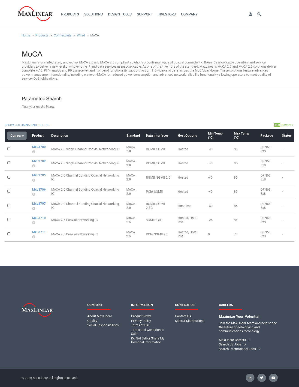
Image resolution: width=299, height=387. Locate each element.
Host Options (187, 135)
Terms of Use (140, 325)
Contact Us (183, 316)
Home (25, 35)
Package (266, 135)
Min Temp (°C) (215, 135)
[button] (250, 14)
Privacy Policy (141, 321)
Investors (166, 14)
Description (59, 135)
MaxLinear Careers (235, 340)
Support (144, 14)
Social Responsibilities (103, 325)
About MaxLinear (99, 316)
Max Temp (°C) (241, 135)
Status (287, 135)
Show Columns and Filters (27, 125)
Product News (141, 316)
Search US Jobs (232, 344)
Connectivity (63, 35)
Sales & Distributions (189, 321)
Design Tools (120, 14)
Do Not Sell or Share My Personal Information (147, 340)
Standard (133, 135)
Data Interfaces (157, 135)
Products (70, 14)
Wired (81, 35)
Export (286, 125)
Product (38, 135)
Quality (92, 321)
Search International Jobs (239, 349)
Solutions (93, 14)
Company (189, 14)
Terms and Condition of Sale (147, 332)
